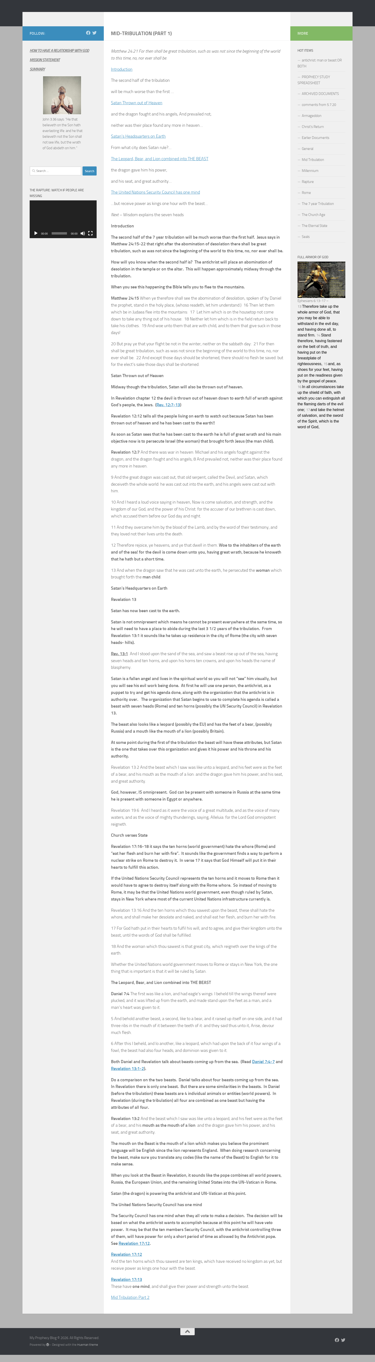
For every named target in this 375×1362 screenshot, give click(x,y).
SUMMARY (37, 76)
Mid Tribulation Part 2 (130, 1304)
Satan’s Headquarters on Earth (138, 143)
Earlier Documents (315, 145)
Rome (306, 200)
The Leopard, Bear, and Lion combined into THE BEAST (159, 166)
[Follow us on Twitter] (94, 40)
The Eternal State (314, 233)
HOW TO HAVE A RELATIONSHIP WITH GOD (59, 58)
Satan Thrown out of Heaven (136, 110)
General (307, 156)
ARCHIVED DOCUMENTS (320, 101)
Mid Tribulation (313, 167)
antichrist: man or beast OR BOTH (320, 70)
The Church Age (313, 222)
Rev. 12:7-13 (168, 412)
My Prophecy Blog (67, 16)
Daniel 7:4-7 (263, 1068)
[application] (63, 226)
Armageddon (311, 123)
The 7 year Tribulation (318, 211)
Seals (306, 244)
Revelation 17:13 (126, 1286)
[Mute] (82, 240)
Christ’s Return (313, 134)
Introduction (121, 76)
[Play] (35, 240)
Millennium (310, 178)
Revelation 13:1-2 (127, 1075)
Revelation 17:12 (134, 1250)
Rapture (308, 189)
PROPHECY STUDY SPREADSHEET (314, 87)
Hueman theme (87, 1352)
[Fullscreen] (90, 240)
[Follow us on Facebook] (88, 40)
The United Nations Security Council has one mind (155, 199)
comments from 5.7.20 (319, 112)
